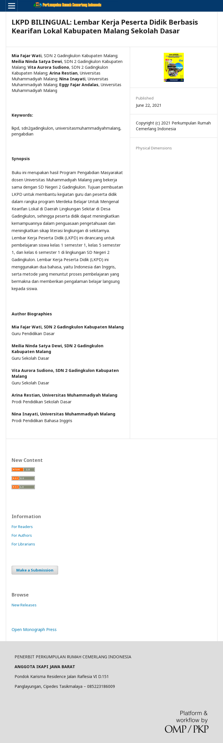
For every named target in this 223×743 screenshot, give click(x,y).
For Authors (22, 535)
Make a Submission (34, 570)
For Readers (22, 526)
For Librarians (23, 544)
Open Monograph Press (34, 629)
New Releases (24, 605)
